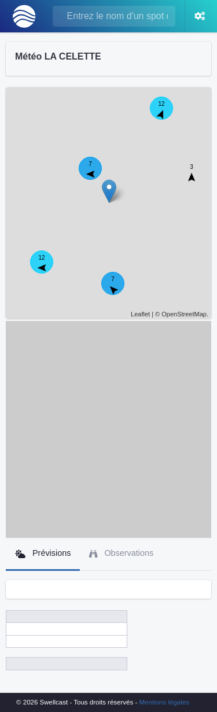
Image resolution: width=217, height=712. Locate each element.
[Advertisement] (108, 429)
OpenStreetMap (184, 314)
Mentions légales (164, 702)
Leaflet (140, 314)
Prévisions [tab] (43, 553)
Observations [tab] (121, 553)
